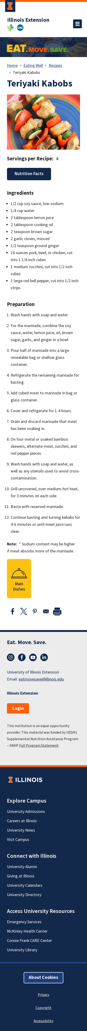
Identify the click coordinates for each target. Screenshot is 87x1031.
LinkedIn (44, 657)
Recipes (55, 65)
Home (12, 65)
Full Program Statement (39, 745)
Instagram (11, 657)
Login (18, 708)
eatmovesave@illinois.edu (41, 679)
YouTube (33, 657)
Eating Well (33, 65)
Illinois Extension (28, 20)
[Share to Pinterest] (34, 611)
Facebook (22, 657)
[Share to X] (23, 611)
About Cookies (43, 977)
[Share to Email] (46, 611)
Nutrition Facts (29, 174)
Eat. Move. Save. (26, 642)
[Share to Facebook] (12, 611)
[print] (57, 611)
